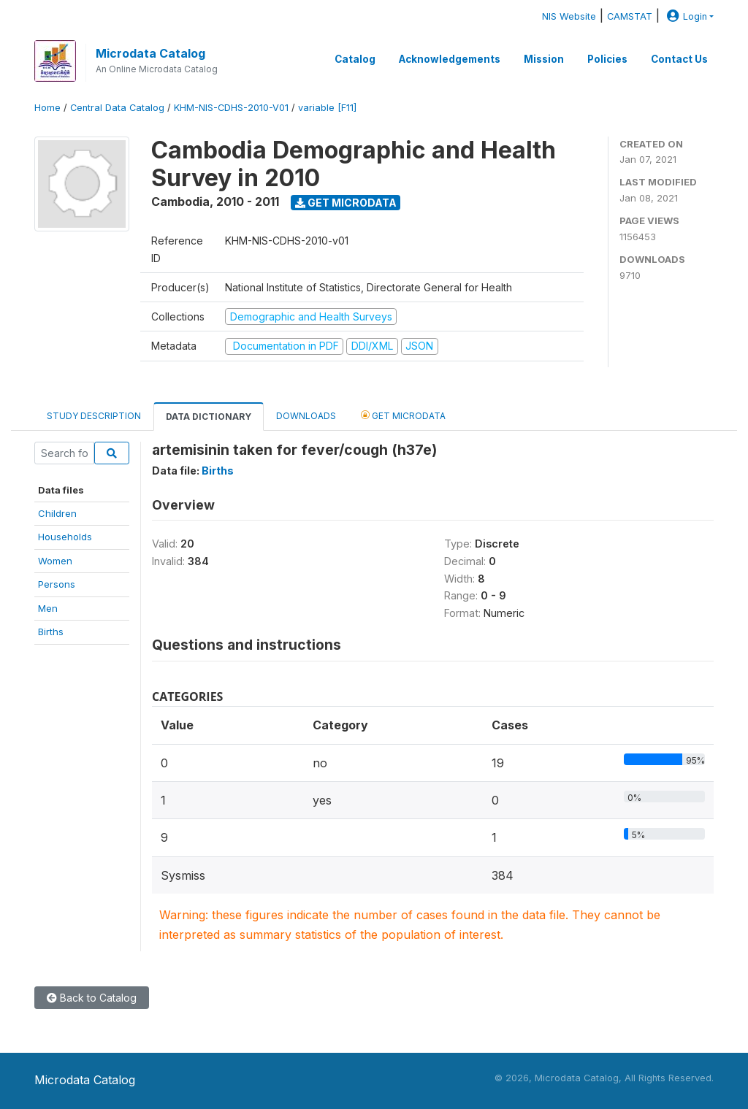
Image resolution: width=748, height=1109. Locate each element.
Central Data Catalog (117, 107)
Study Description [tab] (94, 415)
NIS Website (569, 16)
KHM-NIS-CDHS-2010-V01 (231, 107)
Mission (544, 59)
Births (51, 631)
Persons (56, 584)
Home (47, 107)
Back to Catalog (92, 997)
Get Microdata (346, 202)
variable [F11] (327, 107)
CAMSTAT (629, 16)
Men (48, 608)
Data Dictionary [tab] (208, 416)
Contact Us (679, 59)
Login (685, 16)
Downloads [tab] (306, 415)
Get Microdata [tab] (403, 415)
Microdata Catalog (150, 53)
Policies (607, 59)
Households (65, 536)
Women (55, 561)
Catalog (355, 59)
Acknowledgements (449, 59)
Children (57, 513)
